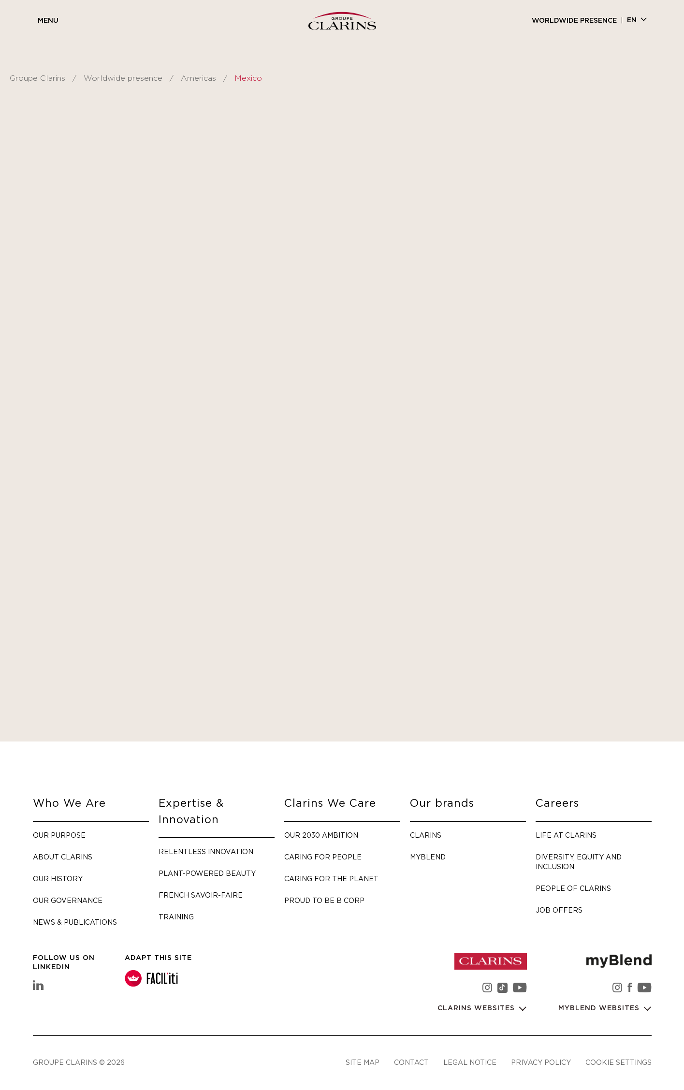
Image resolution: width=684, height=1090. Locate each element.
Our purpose (59, 835)
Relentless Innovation (206, 851)
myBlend (428, 856)
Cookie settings (618, 1062)
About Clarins (62, 856)
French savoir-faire (201, 895)
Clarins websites (477, 1008)
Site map (362, 1062)
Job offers (559, 910)
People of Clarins (573, 888)
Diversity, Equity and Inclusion (579, 861)
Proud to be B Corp (324, 900)
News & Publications (75, 922)
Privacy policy (541, 1062)
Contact (411, 1062)
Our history (58, 878)
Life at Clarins (566, 835)
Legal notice (469, 1062)
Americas (198, 78)
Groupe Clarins (37, 78)
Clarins (425, 835)
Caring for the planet (331, 878)
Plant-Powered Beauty (207, 873)
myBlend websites (600, 1008)
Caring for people (323, 856)
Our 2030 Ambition (321, 835)
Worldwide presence (574, 20)
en (632, 20)
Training (176, 916)
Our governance (67, 900)
